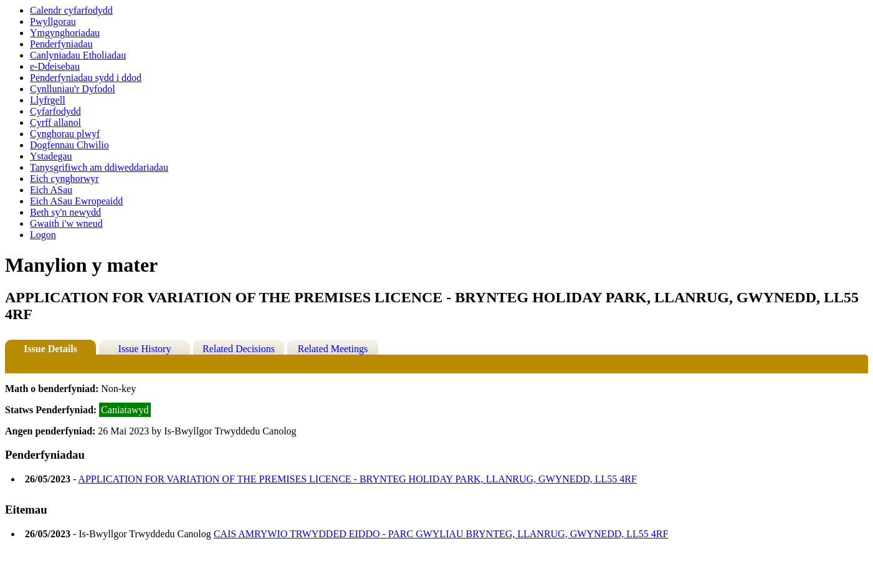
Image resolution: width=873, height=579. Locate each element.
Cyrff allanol (55, 122)
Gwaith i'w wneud (66, 223)
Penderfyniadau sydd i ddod (85, 77)
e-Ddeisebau (55, 66)
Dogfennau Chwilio (69, 145)
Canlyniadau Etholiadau (78, 55)
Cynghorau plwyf (65, 133)
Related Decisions (239, 348)
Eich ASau (51, 189)
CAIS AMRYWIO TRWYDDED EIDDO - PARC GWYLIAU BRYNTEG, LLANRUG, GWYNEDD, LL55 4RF (441, 534)
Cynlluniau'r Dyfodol (72, 89)
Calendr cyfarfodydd (71, 10)
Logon (43, 234)
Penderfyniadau (61, 44)
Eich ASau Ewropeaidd (76, 201)
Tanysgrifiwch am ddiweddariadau (99, 167)
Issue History (144, 348)
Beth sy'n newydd (65, 212)
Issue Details (50, 348)
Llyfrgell (47, 100)
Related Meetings (333, 348)
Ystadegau (51, 156)
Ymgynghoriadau (65, 32)
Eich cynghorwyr (64, 178)
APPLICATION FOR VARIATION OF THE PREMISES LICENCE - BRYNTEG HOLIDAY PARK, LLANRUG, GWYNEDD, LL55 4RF (357, 479)
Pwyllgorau (53, 21)
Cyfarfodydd (55, 111)
